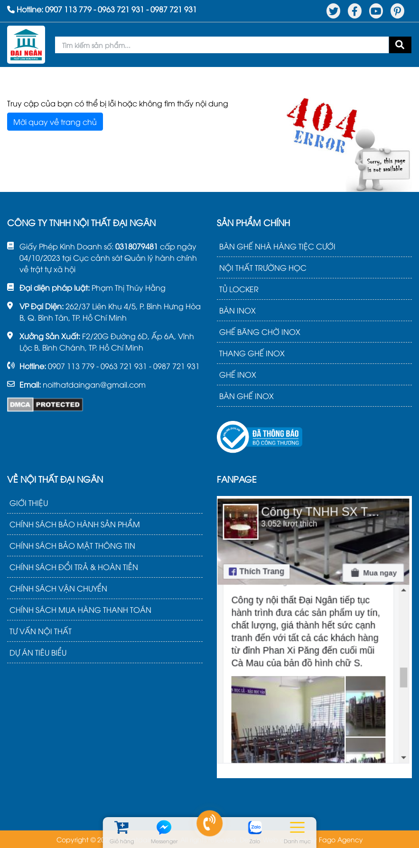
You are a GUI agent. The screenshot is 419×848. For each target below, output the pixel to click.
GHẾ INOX (237, 374)
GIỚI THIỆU (28, 502)
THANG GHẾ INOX (252, 353)
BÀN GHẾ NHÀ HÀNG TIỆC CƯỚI (277, 246)
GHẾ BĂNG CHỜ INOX (259, 331)
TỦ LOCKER (239, 289)
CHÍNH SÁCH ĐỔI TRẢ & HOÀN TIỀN (73, 567)
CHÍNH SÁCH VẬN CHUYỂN (58, 588)
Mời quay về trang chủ (55, 121)
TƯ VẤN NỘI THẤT (40, 631)
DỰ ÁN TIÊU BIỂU (37, 652)
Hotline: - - (102, 9)
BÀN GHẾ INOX (246, 396)
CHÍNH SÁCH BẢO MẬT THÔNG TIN (72, 545)
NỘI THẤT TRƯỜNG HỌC (263, 267)
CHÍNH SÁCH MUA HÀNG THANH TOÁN (80, 609)
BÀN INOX (237, 310)
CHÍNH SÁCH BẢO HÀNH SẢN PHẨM (74, 524)
